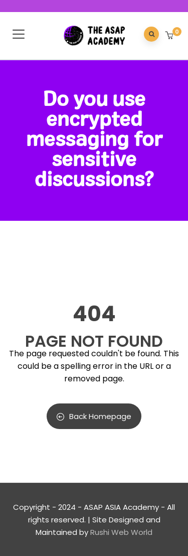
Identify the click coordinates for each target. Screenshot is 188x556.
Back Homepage (94, 416)
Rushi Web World (121, 532)
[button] (170, 36)
